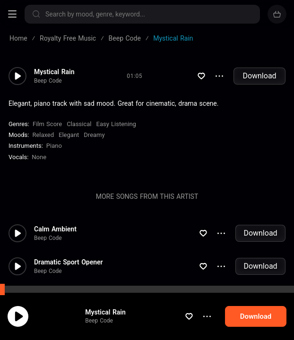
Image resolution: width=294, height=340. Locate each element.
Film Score (47, 124)
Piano (54, 145)
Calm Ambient (55, 229)
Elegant (69, 134)
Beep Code (108, 335)
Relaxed (43, 134)
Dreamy (94, 134)
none (39, 157)
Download (259, 75)
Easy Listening (116, 124)
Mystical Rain (114, 326)
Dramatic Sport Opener (68, 262)
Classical (79, 124)
